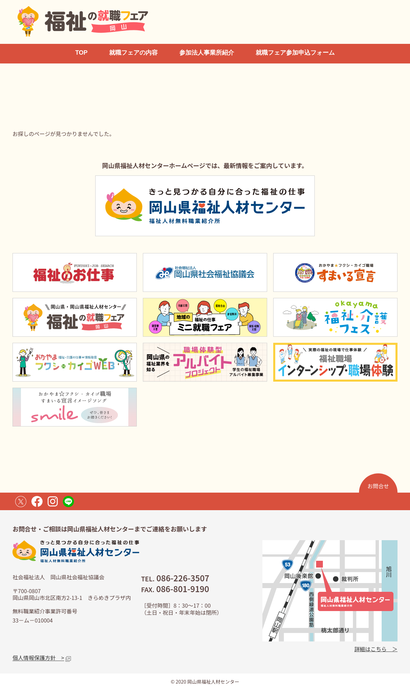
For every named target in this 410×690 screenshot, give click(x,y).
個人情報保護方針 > (38, 658)
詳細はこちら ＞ (376, 648)
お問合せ (378, 486)
